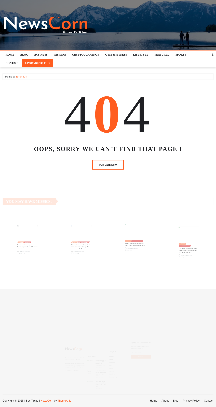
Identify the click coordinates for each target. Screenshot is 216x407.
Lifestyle (140, 54)
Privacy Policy (191, 400)
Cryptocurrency (85, 54)
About (165, 400)
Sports (181, 54)
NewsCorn (47, 400)
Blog (24, 54)
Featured (162, 54)
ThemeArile (64, 400)
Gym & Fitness (116, 54)
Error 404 (21, 77)
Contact (12, 63)
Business (41, 54)
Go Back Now (108, 164)
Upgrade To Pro (37, 63)
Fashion (60, 54)
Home (10, 54)
